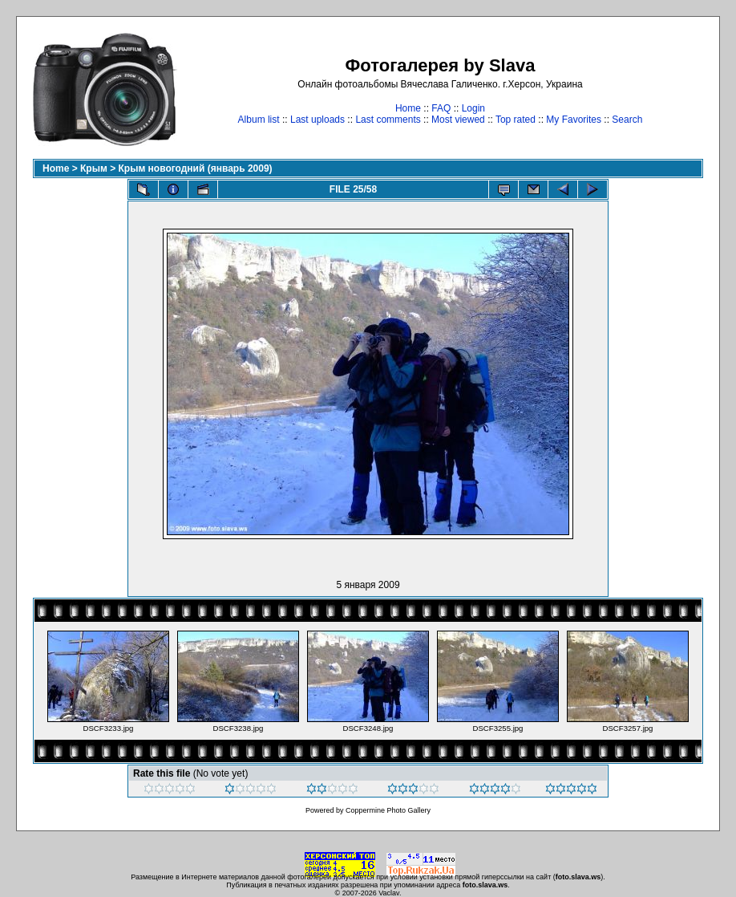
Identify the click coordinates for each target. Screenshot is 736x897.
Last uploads (317, 119)
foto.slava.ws (578, 877)
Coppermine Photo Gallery (388, 810)
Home (408, 108)
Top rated (515, 119)
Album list (259, 119)
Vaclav (388, 893)
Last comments (387, 119)
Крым (93, 168)
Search (627, 119)
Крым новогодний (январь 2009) (196, 168)
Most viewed (458, 119)
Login (473, 108)
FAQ (441, 108)
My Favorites (573, 119)
